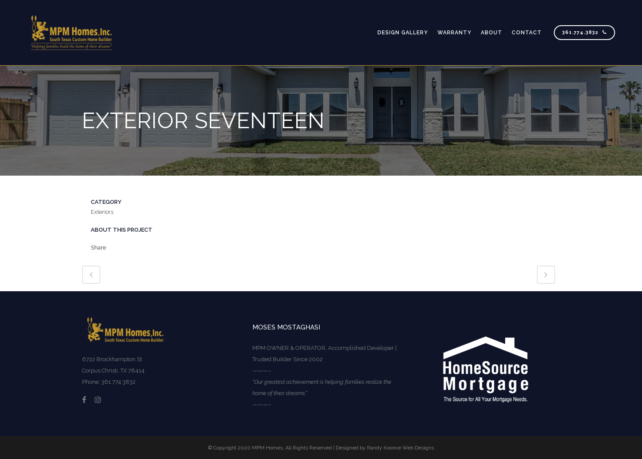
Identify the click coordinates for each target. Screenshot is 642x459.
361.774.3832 (584, 32)
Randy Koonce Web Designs (400, 448)
